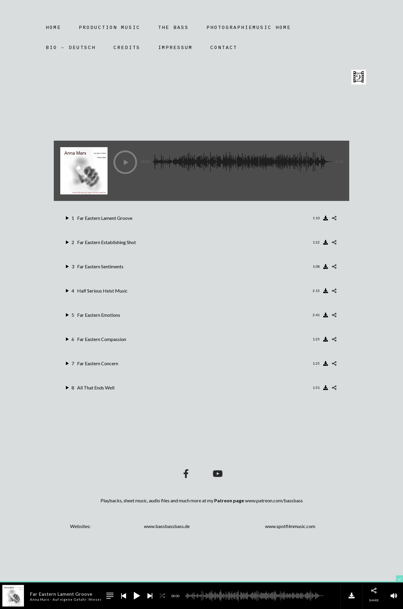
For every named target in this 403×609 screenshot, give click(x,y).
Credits (126, 48)
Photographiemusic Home (249, 27)
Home (53, 27)
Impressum (175, 48)
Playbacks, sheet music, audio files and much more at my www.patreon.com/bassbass (201, 500)
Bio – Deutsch (71, 48)
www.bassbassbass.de (167, 526)
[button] (125, 162)
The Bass (173, 27)
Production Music (109, 27)
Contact (223, 48)
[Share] (334, 218)
